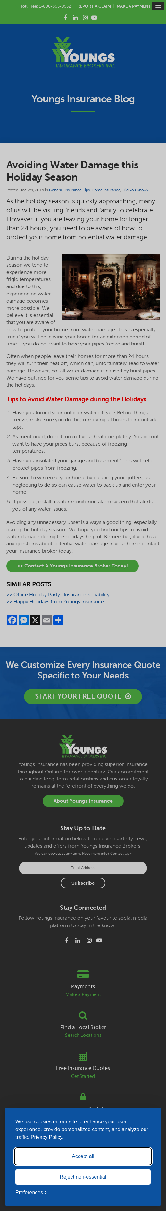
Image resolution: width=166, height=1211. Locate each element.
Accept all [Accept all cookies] (83, 1156)
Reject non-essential (83, 1177)
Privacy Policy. (47, 1137)
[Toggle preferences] (31, 1193)
